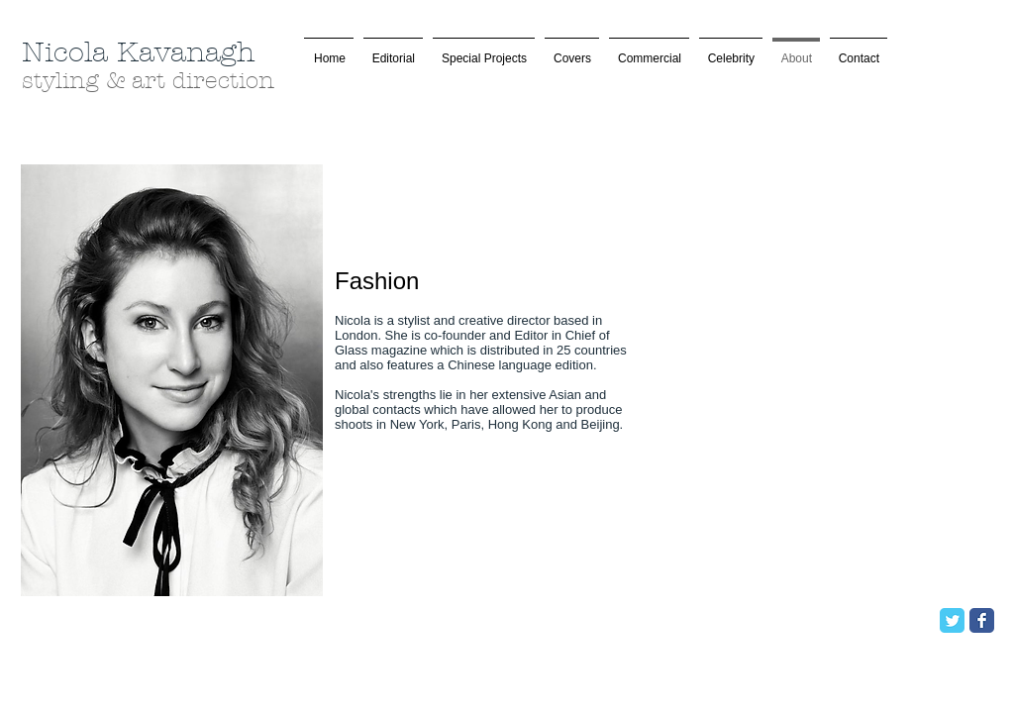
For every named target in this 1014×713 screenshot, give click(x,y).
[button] (484, 50)
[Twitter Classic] (952, 620)
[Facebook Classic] (981, 620)
